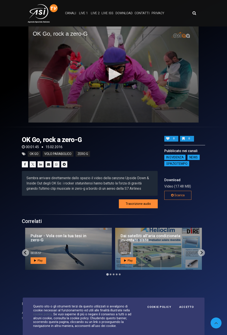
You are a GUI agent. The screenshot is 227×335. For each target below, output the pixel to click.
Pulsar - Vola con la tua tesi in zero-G (58, 237)
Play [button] (38, 260)
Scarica (178, 195)
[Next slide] (201, 252)
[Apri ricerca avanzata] (194, 13)
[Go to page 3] (113, 274)
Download (124, 13)
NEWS (193, 157)
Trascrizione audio (138, 203)
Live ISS (107, 13)
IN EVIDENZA (175, 157)
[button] (113, 74)
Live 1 (83, 13)
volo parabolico (57, 154)
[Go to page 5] (120, 274)
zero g (83, 154)
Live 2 (95, 13)
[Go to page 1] (107, 274)
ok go (34, 154)
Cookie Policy (159, 307)
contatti (142, 13)
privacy (158, 13)
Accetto (186, 307)
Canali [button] (70, 13)
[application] (113, 74)
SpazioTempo (176, 163)
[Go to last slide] (25, 252)
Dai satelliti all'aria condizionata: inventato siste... (151, 237)
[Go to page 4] (117, 274)
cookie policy (42, 314)
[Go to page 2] (110, 274)
